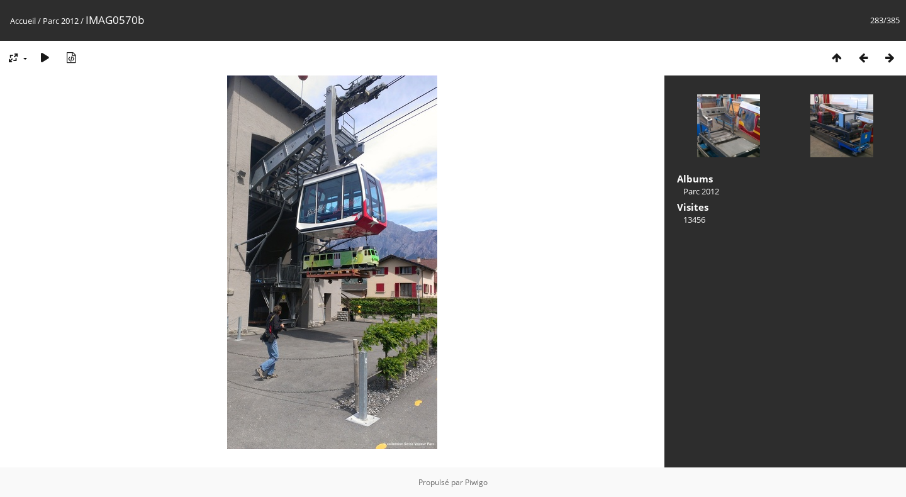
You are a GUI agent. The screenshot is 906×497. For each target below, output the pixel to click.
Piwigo (476, 482)
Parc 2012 (61, 20)
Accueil (23, 20)
